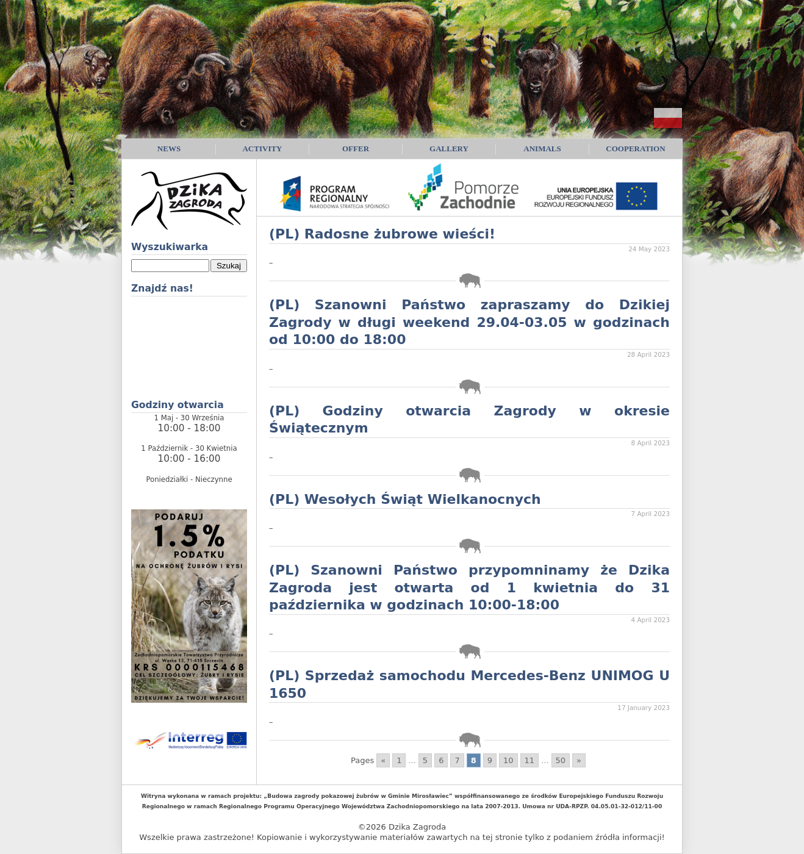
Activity (262, 148)
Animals (542, 148)
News (169, 148)
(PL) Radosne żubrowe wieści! (382, 234)
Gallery (448, 148)
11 (530, 760)
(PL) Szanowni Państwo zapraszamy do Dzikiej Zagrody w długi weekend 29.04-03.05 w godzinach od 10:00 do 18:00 (469, 322)
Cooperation (635, 148)
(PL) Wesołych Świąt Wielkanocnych (405, 499)
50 (561, 760)
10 (508, 760)
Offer (355, 148)
